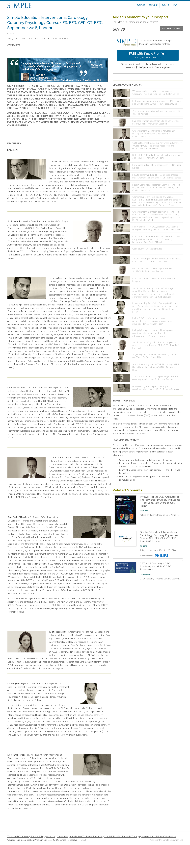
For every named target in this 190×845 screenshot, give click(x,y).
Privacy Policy (37, 836)
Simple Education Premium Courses (34, 840)
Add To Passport (171, 28)
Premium (153, 5)
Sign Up (165, 5)
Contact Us (62, 836)
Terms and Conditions (18, 836)
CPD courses (59, 840)
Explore (141, 5)
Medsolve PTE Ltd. (77, 840)
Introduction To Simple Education (86, 836)
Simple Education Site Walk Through (122, 836)
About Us (50, 836)
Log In (176, 5)
